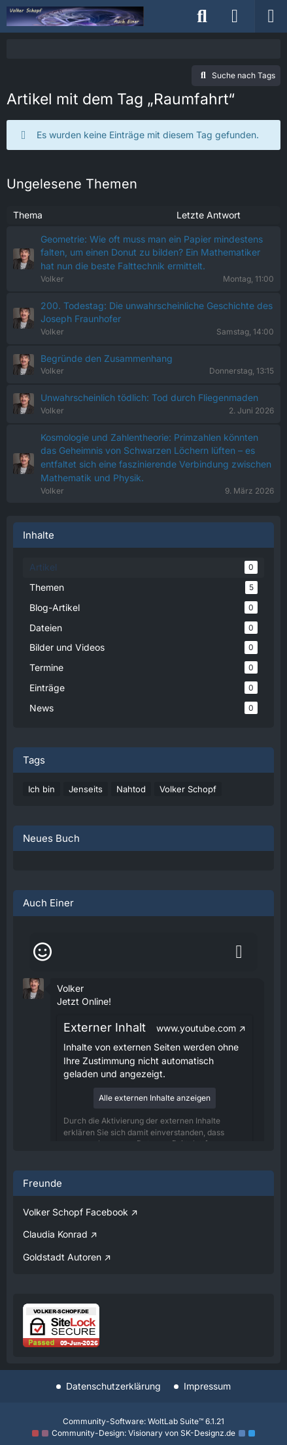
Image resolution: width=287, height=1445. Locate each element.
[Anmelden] (235, 16)
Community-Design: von (143, 1433)
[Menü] (270, 16)
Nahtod (131, 789)
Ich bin (41, 789)
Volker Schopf (188, 789)
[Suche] (202, 16)
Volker (70, 988)
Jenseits (86, 789)
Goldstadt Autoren (62, 1256)
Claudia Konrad (55, 1234)
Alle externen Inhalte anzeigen (155, 1098)
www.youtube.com (196, 1028)
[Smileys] (42, 952)
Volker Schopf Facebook (75, 1211)
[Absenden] (239, 952)
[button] (33, 986)
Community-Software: (143, 1421)
